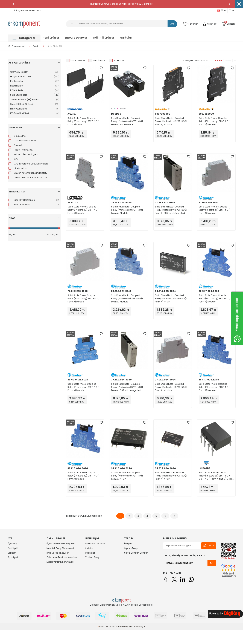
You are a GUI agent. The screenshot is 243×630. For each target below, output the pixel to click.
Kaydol (208, 545)
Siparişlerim (14, 557)
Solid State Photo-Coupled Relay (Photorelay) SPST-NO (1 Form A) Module (171, 121)
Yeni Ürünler (51, 37)
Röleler (36, 46)
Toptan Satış (92, 557)
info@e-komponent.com (25, 10)
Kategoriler (24, 38)
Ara (172, 24)
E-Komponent (16, 46)
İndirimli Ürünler (103, 37)
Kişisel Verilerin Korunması (60, 561)
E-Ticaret (111, 626)
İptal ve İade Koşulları (57, 552)
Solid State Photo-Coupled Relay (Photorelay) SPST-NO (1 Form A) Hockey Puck (127, 121)
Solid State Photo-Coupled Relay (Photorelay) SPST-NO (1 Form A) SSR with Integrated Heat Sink (171, 210)
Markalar (126, 37)
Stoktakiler (117, 60)
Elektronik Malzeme (95, 543)
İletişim (128, 543)
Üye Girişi (12, 543)
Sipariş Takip (131, 548)
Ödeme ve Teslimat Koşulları (61, 557)
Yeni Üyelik (13, 548)
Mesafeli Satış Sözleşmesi (60, 548)
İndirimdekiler (75, 60)
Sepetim (12, 552)
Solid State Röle (55, 46)
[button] (13, 4)
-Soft (102, 626)
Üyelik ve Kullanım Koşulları (60, 543)
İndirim (89, 548)
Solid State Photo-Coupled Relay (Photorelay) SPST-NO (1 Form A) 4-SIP (83, 121)
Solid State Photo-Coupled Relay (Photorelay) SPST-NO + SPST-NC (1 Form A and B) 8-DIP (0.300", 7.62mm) (215, 476)
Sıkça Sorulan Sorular (136, 552)
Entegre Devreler (76, 37)
